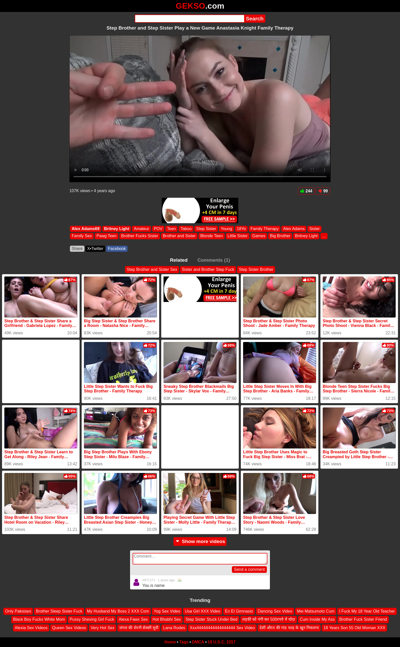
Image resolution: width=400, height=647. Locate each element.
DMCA (198, 642)
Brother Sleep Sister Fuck (59, 611)
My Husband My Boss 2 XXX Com (118, 611)
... (324, 236)
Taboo (186, 229)
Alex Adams (294, 229)
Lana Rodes (174, 628)
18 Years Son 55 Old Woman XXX (354, 628)
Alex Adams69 (85, 229)
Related (179, 260)
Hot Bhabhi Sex (167, 619)
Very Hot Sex (102, 628)
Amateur (141, 229)
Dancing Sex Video (275, 611)
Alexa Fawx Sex (133, 619)
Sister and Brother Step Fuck (208, 269)
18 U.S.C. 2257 (221, 642)
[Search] (189, 19)
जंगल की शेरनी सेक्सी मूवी (139, 628)
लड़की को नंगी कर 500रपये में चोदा (268, 619)
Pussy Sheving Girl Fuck (92, 619)
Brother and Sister (179, 236)
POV (158, 229)
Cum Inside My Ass (317, 619)
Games (259, 236)
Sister (314, 229)
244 (306, 191)
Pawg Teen (106, 236)
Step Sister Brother (256, 269)
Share (77, 248)
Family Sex (82, 236)
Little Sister (238, 236)
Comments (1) (213, 260)
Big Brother (280, 236)
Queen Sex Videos (69, 628)
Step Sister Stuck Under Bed (211, 619)
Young (226, 229)
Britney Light (116, 229)
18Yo (241, 229)
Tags (184, 642)
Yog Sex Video (167, 611)
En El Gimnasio (239, 611)
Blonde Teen (211, 236)
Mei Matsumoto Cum (316, 611)
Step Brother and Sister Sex (152, 269)
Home (170, 642)
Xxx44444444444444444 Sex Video (222, 628)
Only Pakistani (18, 611)
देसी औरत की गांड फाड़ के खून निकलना (289, 628)
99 (323, 191)
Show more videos (200, 541)
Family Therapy (265, 229)
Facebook (117, 248)
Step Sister (206, 229)
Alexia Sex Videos (31, 628)
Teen (171, 229)
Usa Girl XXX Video (202, 611)
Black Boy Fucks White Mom (39, 619)
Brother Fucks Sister (139, 236)
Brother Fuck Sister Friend (363, 619)
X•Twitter (95, 248)
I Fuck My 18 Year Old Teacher (367, 611)
